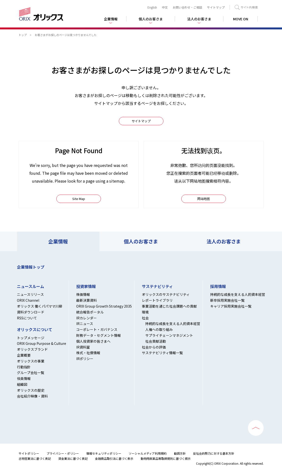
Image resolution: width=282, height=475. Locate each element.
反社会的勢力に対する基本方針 (213, 453)
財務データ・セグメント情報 (98, 335)
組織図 (22, 384)
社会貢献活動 (155, 341)
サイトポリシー (29, 453)
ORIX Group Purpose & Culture (41, 343)
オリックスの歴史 (30, 390)
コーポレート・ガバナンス (96, 329)
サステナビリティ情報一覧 (162, 352)
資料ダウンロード (30, 312)
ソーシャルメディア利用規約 (148, 453)
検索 (246, 7)
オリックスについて (34, 329)
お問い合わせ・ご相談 (187, 7)
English (152, 7)
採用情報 (218, 286)
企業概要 (24, 355)
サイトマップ (216, 7)
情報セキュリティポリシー (103, 453)
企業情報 (58, 241)
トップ (23, 35)
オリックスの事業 (30, 361)
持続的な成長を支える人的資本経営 (172, 323)
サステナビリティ (157, 286)
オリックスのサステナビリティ (166, 294)
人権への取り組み (159, 329)
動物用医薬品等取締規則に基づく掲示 (166, 458)
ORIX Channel (28, 300)
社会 (145, 317)
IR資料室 (83, 347)
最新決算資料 (86, 300)
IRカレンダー (86, 317)
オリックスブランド (32, 349)
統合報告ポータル (90, 312)
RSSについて (27, 317)
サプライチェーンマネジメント (169, 335)
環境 (145, 312)
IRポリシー (84, 358)
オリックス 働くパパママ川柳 (39, 306)
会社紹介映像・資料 (32, 396)
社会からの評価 (154, 347)
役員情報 (24, 378)
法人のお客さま (224, 241)
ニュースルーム (30, 286)
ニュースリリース (30, 294)
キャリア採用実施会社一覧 (230, 306)
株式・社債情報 (88, 352)
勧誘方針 (180, 453)
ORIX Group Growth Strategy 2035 (104, 306)
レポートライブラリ (157, 300)
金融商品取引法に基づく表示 (114, 458)
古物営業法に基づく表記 (35, 458)
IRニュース (84, 323)
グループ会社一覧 (30, 372)
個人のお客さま (141, 241)
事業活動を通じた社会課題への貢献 (169, 306)
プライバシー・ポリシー (63, 453)
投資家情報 (86, 286)
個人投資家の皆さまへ (93, 341)
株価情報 (83, 294)
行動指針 (24, 366)
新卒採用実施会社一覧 (227, 300)
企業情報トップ (30, 267)
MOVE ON (240, 18)
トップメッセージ (30, 337)
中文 (165, 7)
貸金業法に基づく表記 (73, 458)
